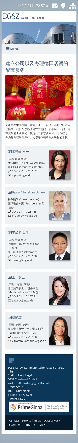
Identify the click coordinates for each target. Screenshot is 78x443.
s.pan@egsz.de (19, 175)
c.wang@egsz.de (20, 260)
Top (42, 424)
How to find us (31, 420)
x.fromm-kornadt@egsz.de (27, 341)
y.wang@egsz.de (20, 300)
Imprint (30, 424)
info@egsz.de (16, 398)
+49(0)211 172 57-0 (33, 5)
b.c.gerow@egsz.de (22, 215)
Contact (14, 420)
